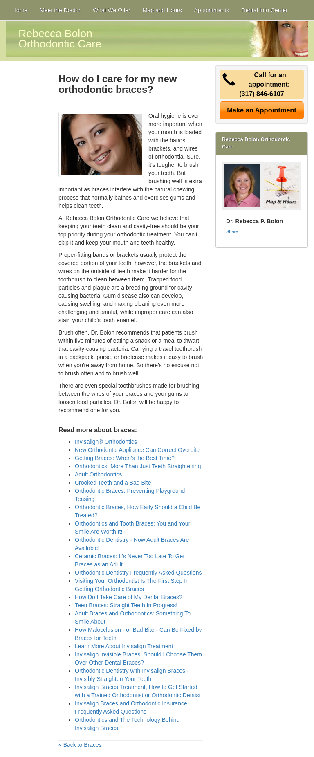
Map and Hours (162, 10)
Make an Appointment (261, 110)
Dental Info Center (264, 10)
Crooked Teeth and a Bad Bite (113, 482)
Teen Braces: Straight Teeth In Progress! (126, 605)
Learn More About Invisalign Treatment (124, 646)
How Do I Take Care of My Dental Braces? (128, 597)
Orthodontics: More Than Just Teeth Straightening (138, 466)
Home (19, 10)
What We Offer (111, 10)
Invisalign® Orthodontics (106, 441)
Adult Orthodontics (98, 474)
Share (232, 231)
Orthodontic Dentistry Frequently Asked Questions (138, 572)
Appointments (211, 10)
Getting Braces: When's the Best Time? (125, 458)
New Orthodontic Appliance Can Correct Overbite (137, 450)
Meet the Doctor (60, 10)
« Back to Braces (80, 744)
